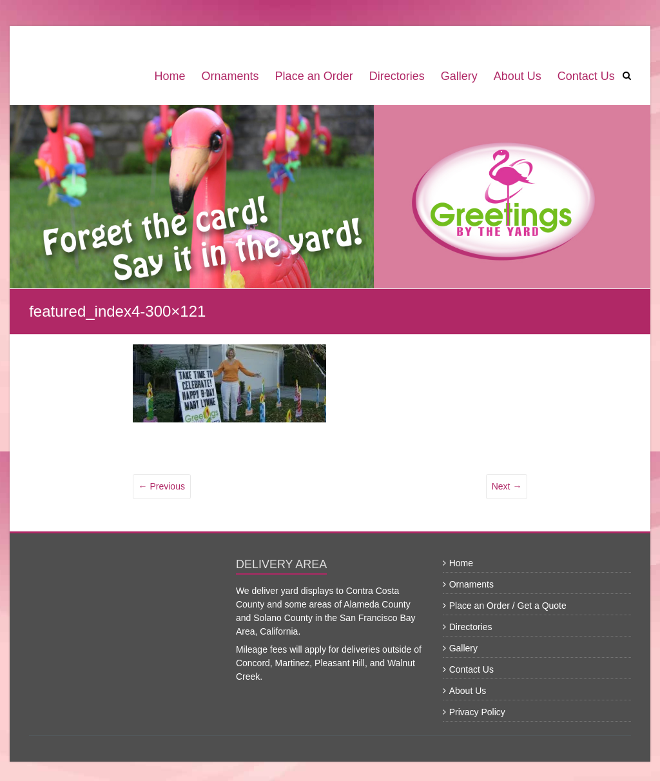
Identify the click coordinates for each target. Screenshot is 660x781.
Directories (397, 76)
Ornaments (230, 76)
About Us (517, 76)
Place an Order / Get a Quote (508, 605)
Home (170, 76)
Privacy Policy (477, 712)
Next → (507, 486)
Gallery (459, 76)
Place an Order (314, 76)
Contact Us (586, 76)
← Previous (162, 486)
